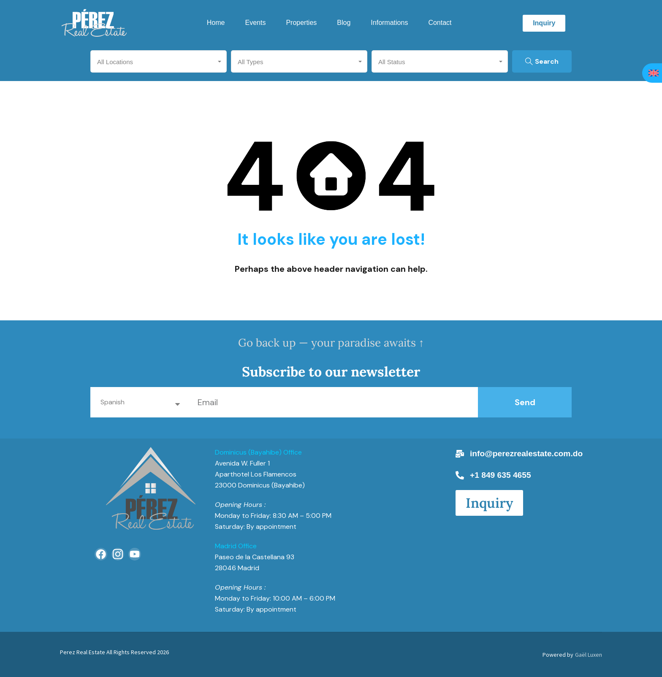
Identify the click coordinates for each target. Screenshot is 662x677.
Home (216, 22)
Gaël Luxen (588, 654)
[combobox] (158, 61)
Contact (439, 22)
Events (255, 22)
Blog (343, 22)
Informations (389, 22)
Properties (301, 22)
